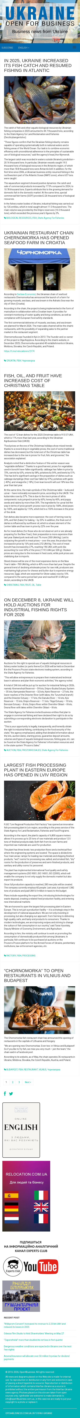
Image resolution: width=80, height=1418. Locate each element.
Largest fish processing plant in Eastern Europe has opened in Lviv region (35, 770)
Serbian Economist (26, 294)
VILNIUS (42, 1069)
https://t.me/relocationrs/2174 (19, 351)
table (38, 585)
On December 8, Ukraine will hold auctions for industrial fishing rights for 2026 (39, 607)
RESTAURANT (31, 1069)
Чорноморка (53, 1069)
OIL (33, 585)
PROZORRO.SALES (31, 750)
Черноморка (28, 360)
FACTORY (11, 955)
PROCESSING (28, 955)
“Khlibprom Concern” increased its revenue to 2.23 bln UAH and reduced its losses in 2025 (35, 1325)
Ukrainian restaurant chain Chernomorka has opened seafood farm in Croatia (38, 237)
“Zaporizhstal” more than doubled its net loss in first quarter (33, 1340)
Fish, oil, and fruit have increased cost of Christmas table (33, 380)
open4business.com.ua (18, 1413)
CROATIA (11, 360)
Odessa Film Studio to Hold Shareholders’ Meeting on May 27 (34, 1333)
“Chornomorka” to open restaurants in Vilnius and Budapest (37, 975)
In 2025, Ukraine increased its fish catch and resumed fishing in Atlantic (38, 65)
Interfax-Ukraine (42, 1413)
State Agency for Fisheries (51, 218)
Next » (28, 1082)
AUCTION (11, 750)
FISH (34, 218)
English (23, 47)
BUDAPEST (12, 1069)
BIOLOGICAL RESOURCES (19, 218)
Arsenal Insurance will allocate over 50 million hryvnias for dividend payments (36, 1357)
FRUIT (28, 585)
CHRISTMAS (12, 585)
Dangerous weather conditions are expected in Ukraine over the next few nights (37, 1348)
